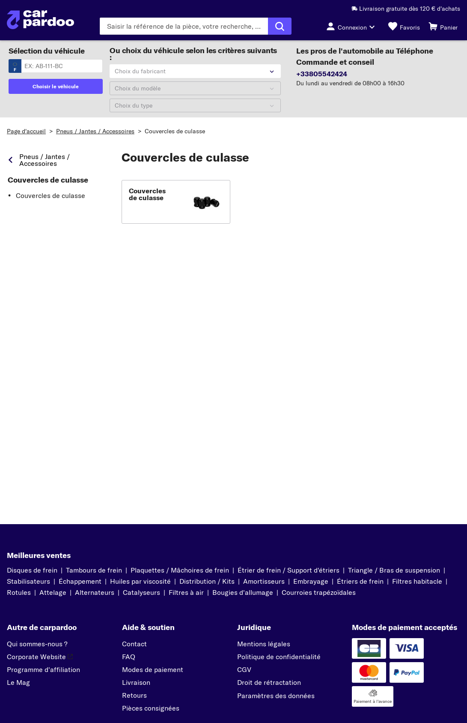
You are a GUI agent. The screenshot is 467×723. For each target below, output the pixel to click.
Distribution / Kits (207, 581)
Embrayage (310, 581)
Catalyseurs (141, 592)
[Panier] (443, 26)
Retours (134, 695)
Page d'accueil (26, 131)
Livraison (136, 682)
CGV (244, 669)
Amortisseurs (264, 581)
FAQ (128, 656)
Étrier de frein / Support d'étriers (288, 570)
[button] (176, 202)
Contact (134, 644)
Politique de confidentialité (279, 656)
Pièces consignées (150, 708)
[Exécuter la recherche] (280, 26)
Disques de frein (32, 570)
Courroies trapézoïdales (319, 592)
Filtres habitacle (417, 581)
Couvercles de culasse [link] (48, 180)
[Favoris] (404, 26)
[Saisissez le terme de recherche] (184, 26)
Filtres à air (186, 592)
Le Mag (18, 682)
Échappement (80, 581)
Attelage (52, 592)
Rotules (19, 592)
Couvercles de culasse (175, 131)
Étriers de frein (360, 581)
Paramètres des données (276, 695)
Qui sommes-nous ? (37, 644)
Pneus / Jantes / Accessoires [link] (44, 160)
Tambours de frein (94, 570)
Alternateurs (94, 592)
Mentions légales (263, 644)
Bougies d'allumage (242, 592)
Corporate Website (40, 656)
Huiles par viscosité (140, 581)
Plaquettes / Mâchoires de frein (180, 570)
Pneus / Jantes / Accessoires (95, 131)
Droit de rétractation (269, 682)
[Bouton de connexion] (353, 26)
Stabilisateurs (28, 581)
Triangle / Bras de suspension (394, 570)
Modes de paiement (152, 669)
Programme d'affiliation (43, 669)
